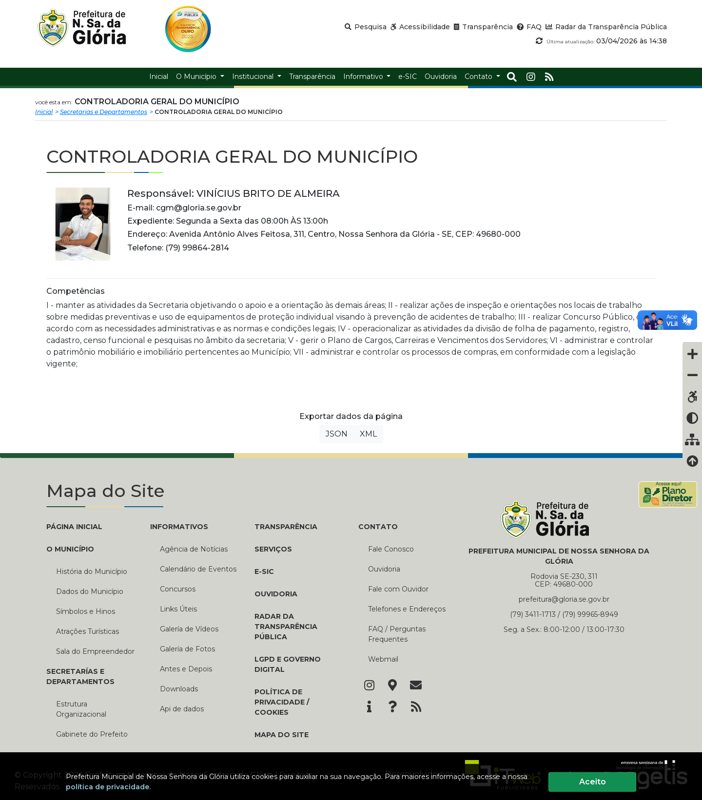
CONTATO (378, 526)
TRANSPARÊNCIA (285, 526)
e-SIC (264, 571)
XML (368, 433)
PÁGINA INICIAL (74, 526)
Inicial (44, 111)
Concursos (177, 589)
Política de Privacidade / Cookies (281, 702)
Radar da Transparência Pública (285, 626)
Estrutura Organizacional (81, 709)
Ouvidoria (275, 594)
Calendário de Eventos (198, 569)
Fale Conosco (391, 549)
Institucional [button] (253, 76)
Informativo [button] (364, 76)
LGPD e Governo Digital (287, 664)
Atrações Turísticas (87, 631)
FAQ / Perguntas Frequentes (397, 634)
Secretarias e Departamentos (103, 111)
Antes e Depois (186, 669)
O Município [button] (197, 76)
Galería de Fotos (187, 649)
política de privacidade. (108, 786)
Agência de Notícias (194, 549)
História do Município (91, 571)
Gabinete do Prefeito (92, 734)
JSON (337, 433)
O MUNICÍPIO (70, 549)
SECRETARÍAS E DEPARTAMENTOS (80, 676)
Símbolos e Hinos (85, 611)
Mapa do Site (281, 734)
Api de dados (182, 709)
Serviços (273, 549)
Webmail (383, 659)
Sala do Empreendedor (95, 651)
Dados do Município (89, 591)
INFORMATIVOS (179, 526)
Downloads (179, 689)
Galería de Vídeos (189, 629)
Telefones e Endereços (407, 609)
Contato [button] (479, 76)
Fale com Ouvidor (398, 589)
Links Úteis (178, 609)
